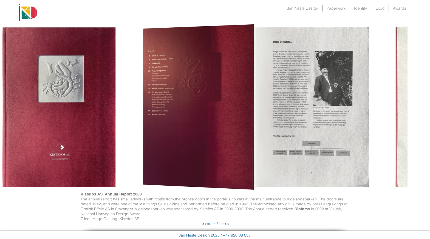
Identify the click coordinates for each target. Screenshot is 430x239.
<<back (209, 223)
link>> (224, 223)
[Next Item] (390, 106)
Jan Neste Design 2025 (199, 235)
